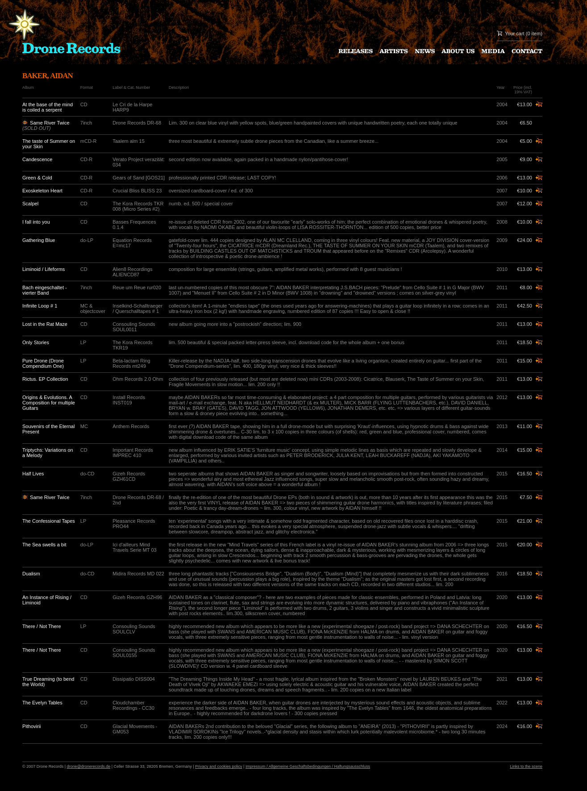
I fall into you (36, 222)
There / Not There (41, 626)
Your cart (515, 33)
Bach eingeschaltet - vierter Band (44, 290)
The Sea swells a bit (44, 544)
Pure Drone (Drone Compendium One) (43, 363)
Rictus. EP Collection (45, 379)
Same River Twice (49, 122)
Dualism (31, 573)
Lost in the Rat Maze (44, 324)
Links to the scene (526, 766)
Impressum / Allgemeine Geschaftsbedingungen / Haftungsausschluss (308, 766)
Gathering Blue (38, 240)
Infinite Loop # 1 (39, 305)
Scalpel (30, 203)
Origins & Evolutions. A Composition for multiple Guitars (48, 403)
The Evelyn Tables (42, 702)
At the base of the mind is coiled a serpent (47, 107)
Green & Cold (37, 177)
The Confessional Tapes (48, 521)
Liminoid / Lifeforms (43, 269)
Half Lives (33, 473)
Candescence (37, 159)
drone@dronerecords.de (89, 766)
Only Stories (35, 342)
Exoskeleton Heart (42, 190)
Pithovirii (31, 726)
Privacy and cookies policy (218, 766)
